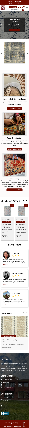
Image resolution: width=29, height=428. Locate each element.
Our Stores (11, 422)
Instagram (4, 400)
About (5, 422)
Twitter (4, 403)
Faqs (24, 422)
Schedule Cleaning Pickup (14, 190)
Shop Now (13, 7)
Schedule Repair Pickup (14, 149)
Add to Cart (6, 222)
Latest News (18, 422)
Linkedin (4, 406)
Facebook (4, 397)
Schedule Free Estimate (14, 108)
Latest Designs (14, 30)
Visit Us (16, 1)
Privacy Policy (15, 424)
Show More (5, 264)
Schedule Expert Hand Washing (15, 4)
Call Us (10, 1)
